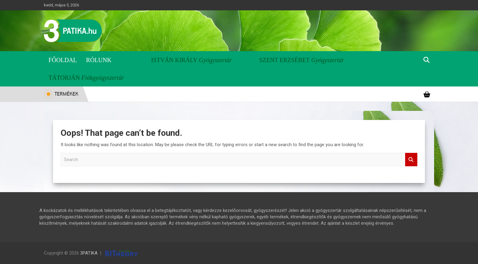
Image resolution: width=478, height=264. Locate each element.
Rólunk (98, 60)
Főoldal (62, 60)
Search (411, 160)
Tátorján (64, 77)
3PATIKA (89, 253)
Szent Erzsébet (284, 60)
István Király (174, 60)
